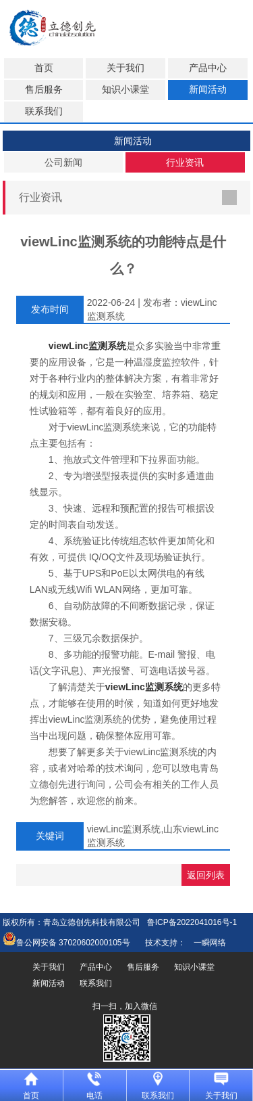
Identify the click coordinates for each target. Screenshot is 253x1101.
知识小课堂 (125, 90)
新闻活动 (208, 90)
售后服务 (44, 90)
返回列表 (206, 875)
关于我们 (125, 68)
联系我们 (44, 111)
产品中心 (208, 68)
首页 (43, 68)
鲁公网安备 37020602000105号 (66, 942)
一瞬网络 (206, 942)
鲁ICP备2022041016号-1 (192, 922)
